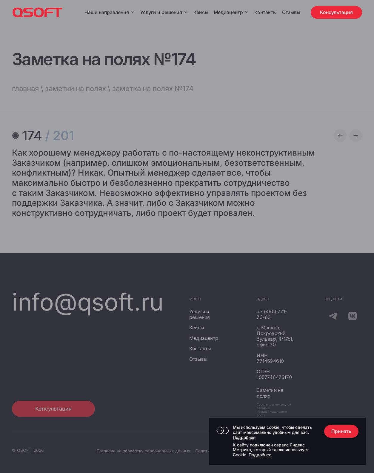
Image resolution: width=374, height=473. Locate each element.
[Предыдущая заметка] (340, 135)
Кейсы (200, 12)
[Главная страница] (37, 12)
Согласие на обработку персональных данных (143, 450)
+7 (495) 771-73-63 (272, 314)
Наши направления (109, 12)
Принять (341, 431)
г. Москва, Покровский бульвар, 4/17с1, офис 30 (275, 336)
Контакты (265, 12)
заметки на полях (75, 88)
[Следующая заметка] (356, 135)
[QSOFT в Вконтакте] (352, 317)
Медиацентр (228, 12)
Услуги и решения (164, 12)
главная (25, 88)
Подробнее (244, 437)
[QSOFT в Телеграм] (332, 317)
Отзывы (291, 12)
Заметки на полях (270, 393)
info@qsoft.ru (88, 301)
